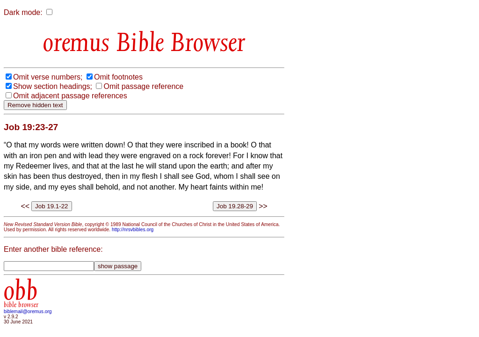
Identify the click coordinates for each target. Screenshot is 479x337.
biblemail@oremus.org (28, 311)
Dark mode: (23, 12)
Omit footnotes (118, 77)
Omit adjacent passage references (70, 96)
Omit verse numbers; (47, 77)
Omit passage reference (143, 86)
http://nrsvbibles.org (132, 229)
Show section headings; (52, 86)
